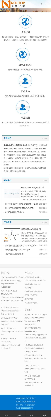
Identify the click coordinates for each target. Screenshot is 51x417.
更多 (44, 138)
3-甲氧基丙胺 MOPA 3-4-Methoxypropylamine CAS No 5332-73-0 (11, 321)
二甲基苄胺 (29, 299)
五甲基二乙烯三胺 (31, 295)
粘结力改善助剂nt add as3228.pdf (17, 250)
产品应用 (7, 222)
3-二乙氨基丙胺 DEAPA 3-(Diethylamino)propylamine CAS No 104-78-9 (10, 311)
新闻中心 (7, 180)
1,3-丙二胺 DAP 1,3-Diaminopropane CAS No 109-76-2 (12, 331)
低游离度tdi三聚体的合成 (14, 254)
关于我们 (7, 138)
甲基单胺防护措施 (31, 303)
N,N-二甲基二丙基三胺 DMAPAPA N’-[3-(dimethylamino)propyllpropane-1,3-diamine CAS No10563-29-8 (12, 297)
